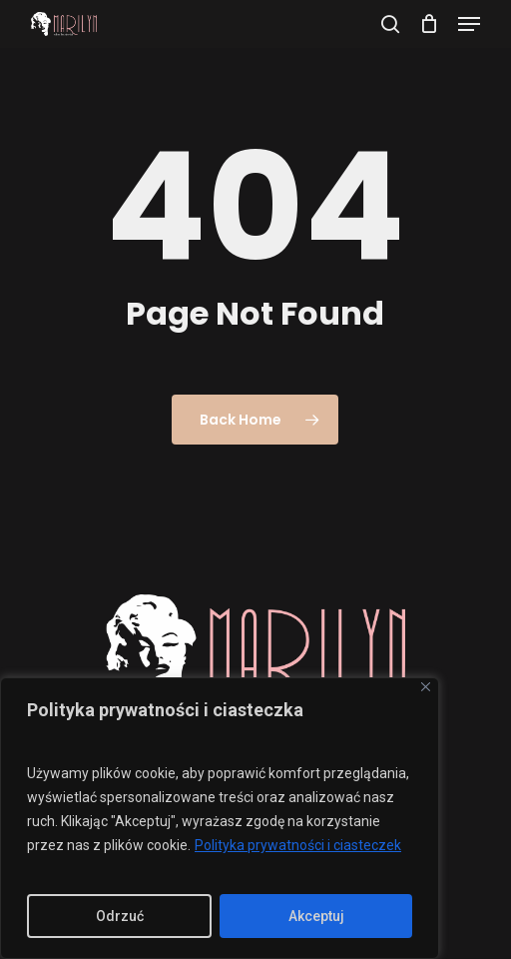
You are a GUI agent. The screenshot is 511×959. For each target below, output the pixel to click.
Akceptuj (316, 916)
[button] (469, 24)
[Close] (425, 686)
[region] (219, 818)
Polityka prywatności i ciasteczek (298, 845)
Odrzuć (120, 916)
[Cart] (428, 24)
